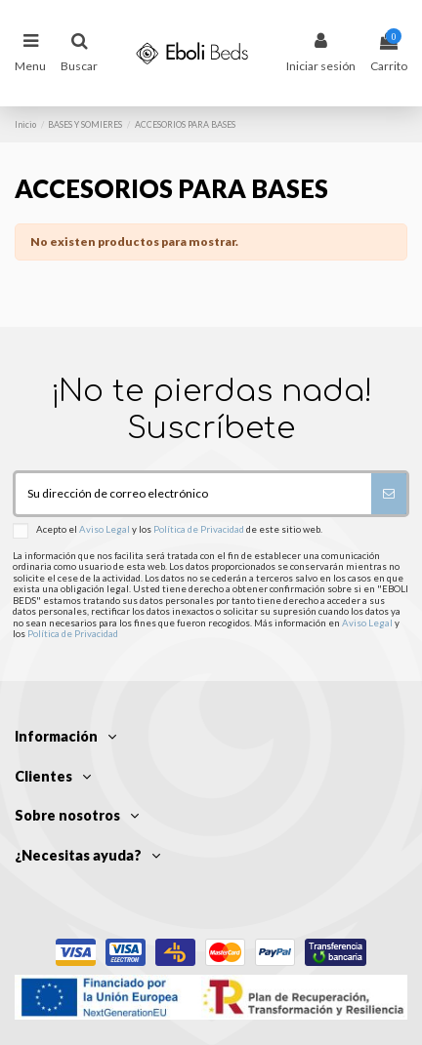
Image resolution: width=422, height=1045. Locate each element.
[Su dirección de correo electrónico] (193, 493)
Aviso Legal (104, 530)
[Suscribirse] (388, 493)
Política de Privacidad (198, 530)
